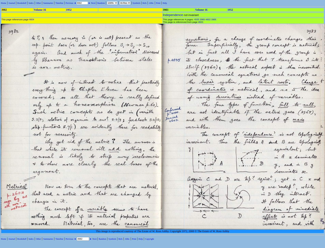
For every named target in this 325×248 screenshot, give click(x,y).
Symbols (136, 3)
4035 (196, 19)
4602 (208, 19)
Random (101, 3)
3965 (213, 19)
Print (158, 3)
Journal (12, 3)
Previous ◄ (71, 3)
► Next (92, 3)
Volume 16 (40, 9)
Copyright (149, 239)
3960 (202, 19)
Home (3, 3)
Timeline (59, 3)
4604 (31, 19)
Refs (144, 3)
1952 (68, 9)
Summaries (48, 3)
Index (31, 3)
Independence (173, 15)
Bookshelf (21, 3)
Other (38, 3)
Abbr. (151, 3)
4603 (200, 22)
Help (165, 3)
